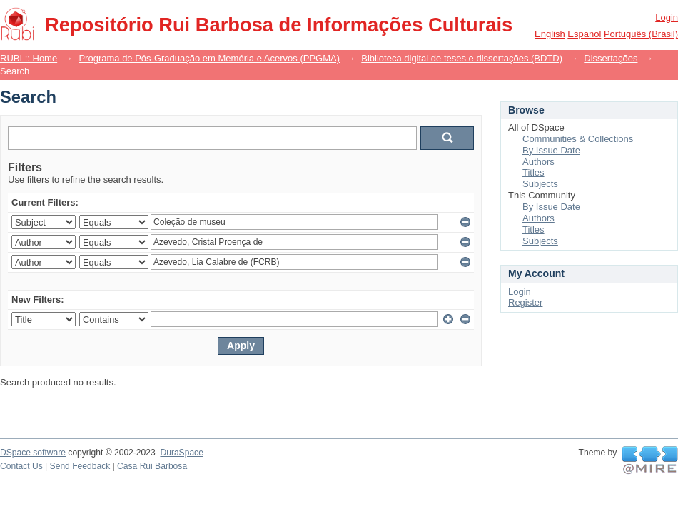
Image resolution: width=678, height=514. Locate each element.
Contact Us (21, 466)
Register (525, 302)
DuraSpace (181, 453)
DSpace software (33, 453)
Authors (538, 161)
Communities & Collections (577, 138)
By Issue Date (551, 150)
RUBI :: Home (28, 58)
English (550, 34)
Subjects (540, 183)
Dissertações (610, 58)
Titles (533, 172)
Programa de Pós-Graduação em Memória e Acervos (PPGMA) (209, 58)
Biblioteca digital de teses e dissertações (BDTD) (461, 58)
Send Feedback (80, 466)
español (584, 34)
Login (666, 17)
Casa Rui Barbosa (152, 466)
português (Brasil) (641, 34)
